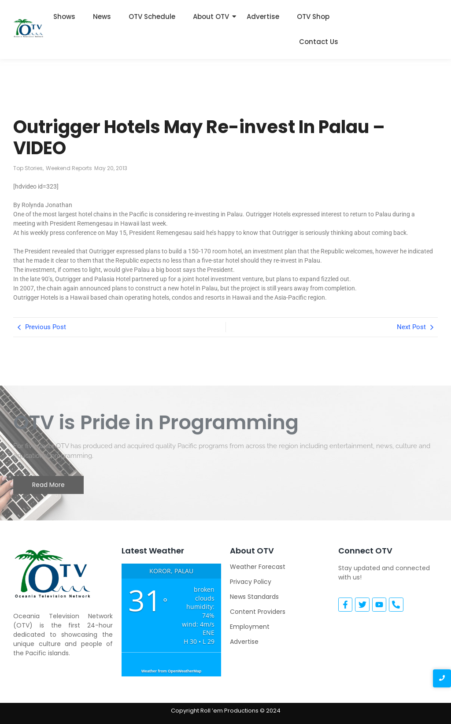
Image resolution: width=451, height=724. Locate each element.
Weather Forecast (257, 566)
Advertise (263, 16)
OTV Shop (313, 16)
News (102, 16)
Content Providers (257, 611)
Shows (64, 16)
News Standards (254, 596)
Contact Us (318, 41)
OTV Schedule (152, 16)
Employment (250, 626)
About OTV (211, 16)
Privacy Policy (250, 581)
